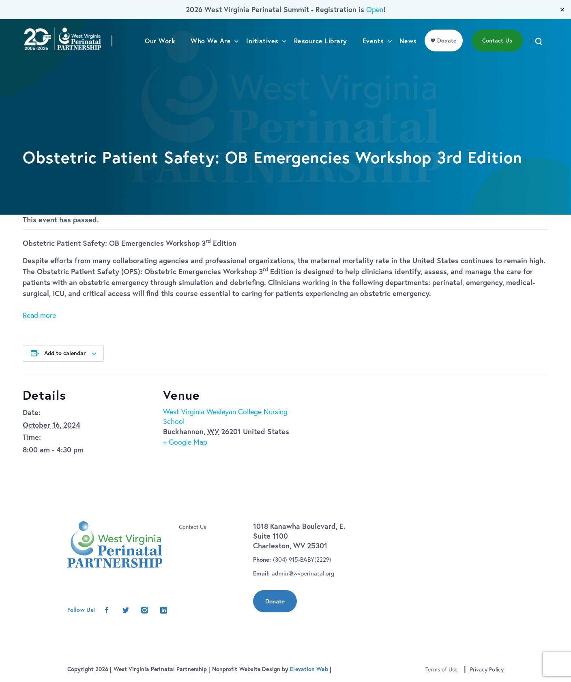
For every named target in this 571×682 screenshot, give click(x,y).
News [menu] (408, 57)
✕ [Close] (562, 10)
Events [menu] (373, 57)
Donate (275, 601)
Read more (39, 315)
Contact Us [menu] (497, 57)
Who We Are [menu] (211, 57)
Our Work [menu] (160, 57)
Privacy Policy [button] (487, 669)
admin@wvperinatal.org (303, 573)
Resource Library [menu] (320, 57)
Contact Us (192, 527)
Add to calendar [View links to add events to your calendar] (65, 353)
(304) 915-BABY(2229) (302, 559)
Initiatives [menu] (262, 57)
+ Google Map (185, 442)
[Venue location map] (346, 430)
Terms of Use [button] (441, 669)
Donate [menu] (447, 57)
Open (374, 9)
